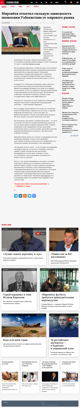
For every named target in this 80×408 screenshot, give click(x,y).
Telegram (19, 186)
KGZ (37, 2)
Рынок (12, 22)
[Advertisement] (40, 212)
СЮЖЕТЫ (37, 6)
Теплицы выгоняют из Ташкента (70, 363)
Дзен (28, 186)
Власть (47, 22)
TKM (47, 2)
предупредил (45, 176)
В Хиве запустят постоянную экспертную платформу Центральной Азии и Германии (70, 72)
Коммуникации (19, 22)
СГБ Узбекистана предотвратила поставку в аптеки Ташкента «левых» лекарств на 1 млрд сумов (68, 85)
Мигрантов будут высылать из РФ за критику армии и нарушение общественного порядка (68, 103)
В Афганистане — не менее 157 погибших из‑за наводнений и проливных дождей (69, 61)
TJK (42, 2)
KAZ (32, 2)
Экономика (35, 22)
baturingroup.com (51, 406)
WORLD (58, 2)
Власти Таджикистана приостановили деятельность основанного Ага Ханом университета (70, 128)
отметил (26, 88)
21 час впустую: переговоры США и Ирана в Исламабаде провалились (69, 35)
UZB (52, 2)
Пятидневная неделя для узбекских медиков (28, 364)
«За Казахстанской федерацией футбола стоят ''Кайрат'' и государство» (49, 365)
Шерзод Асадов (34, 64)
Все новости (74, 136)
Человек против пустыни (8, 363)
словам (21, 108)
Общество (41, 22)
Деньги (30, 22)
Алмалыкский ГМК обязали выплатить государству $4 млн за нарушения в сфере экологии (69, 49)
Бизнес (25, 22)
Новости (4, 6)
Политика (52, 22)
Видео (21, 6)
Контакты (6, 403)
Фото (28, 6)
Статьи (13, 6)
